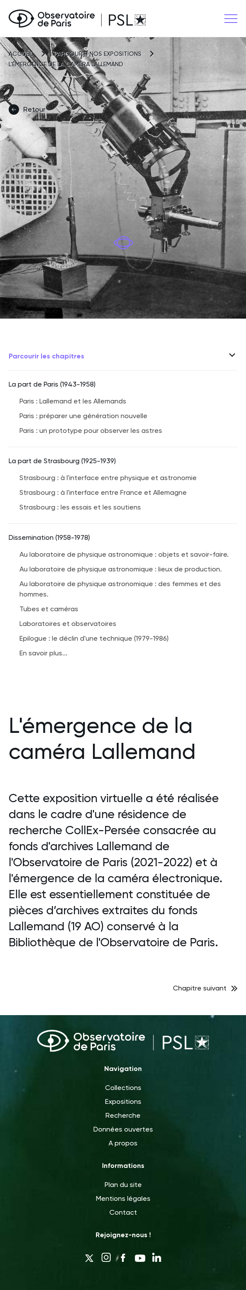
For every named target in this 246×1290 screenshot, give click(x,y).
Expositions (123, 1101)
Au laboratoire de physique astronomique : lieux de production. (120, 569)
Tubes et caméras (48, 609)
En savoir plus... (43, 653)
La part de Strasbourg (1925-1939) (62, 461)
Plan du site (123, 1184)
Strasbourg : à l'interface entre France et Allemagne (103, 492)
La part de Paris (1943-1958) (52, 384)
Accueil (21, 53)
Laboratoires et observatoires (67, 623)
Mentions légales (123, 1198)
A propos (123, 1143)
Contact (123, 1212)
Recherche (123, 1115)
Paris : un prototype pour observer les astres (90, 430)
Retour (27, 109)
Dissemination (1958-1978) (49, 537)
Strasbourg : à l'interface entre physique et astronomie (108, 478)
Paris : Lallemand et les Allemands (72, 401)
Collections (123, 1088)
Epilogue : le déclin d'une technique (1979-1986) (94, 638)
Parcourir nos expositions (97, 53)
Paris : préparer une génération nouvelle (83, 416)
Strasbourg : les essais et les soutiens (80, 507)
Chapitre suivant (200, 988)
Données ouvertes (123, 1129)
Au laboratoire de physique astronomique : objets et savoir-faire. (124, 554)
